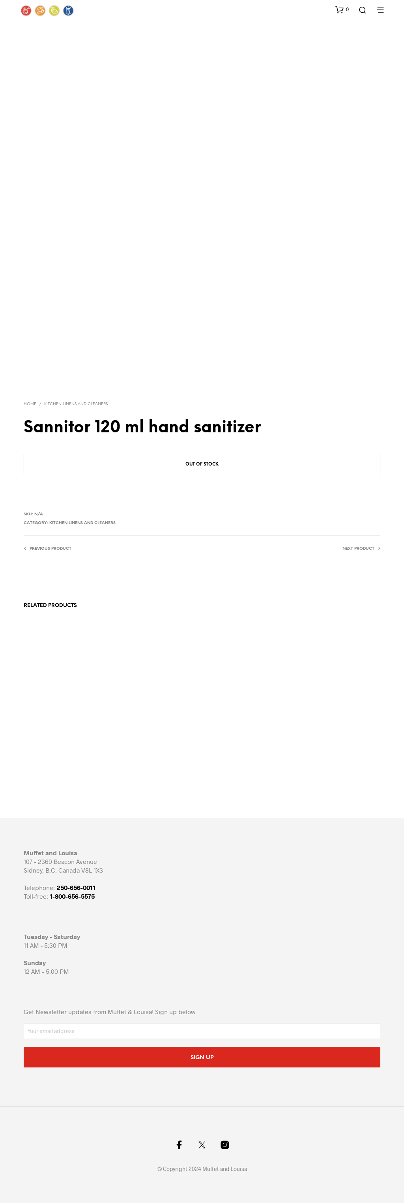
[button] (342, 9)
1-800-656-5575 (72, 896)
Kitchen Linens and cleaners (76, 404)
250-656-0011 (75, 887)
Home (30, 404)
